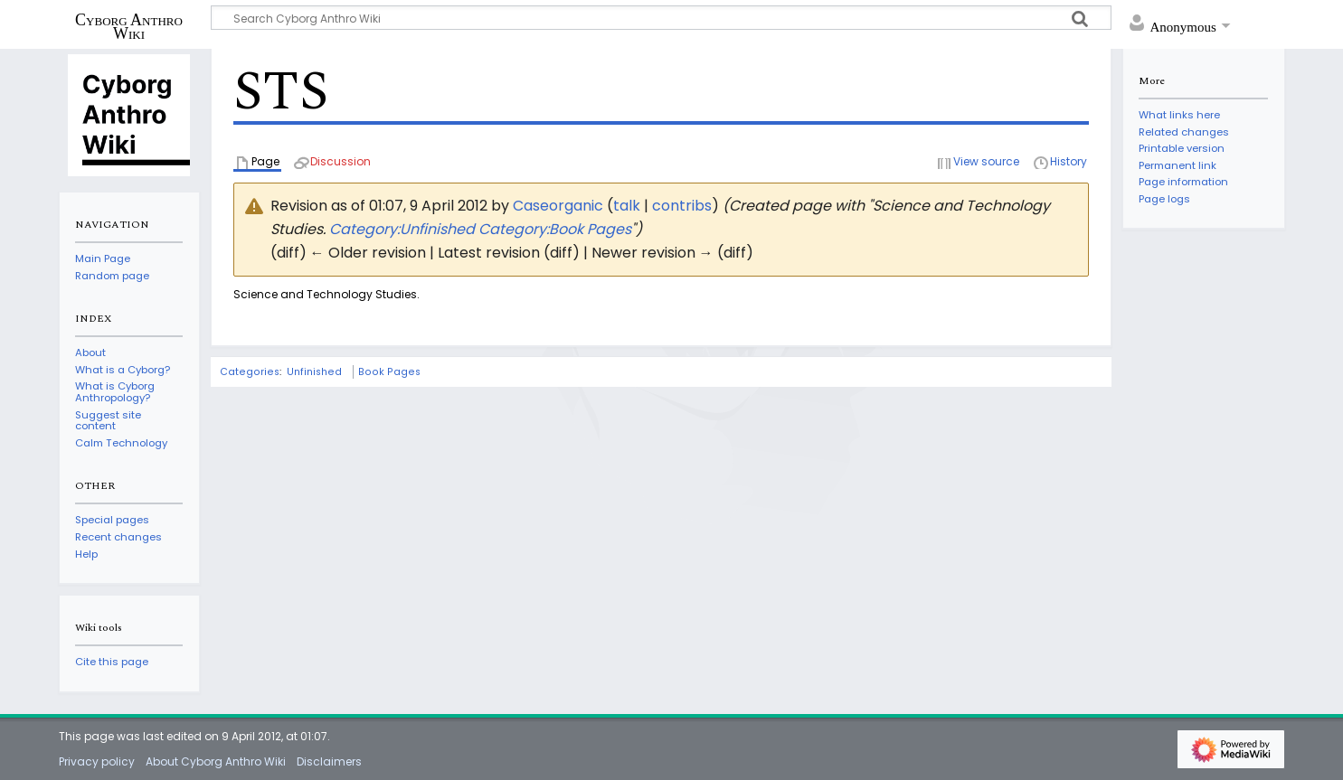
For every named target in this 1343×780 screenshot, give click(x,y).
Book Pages (389, 372)
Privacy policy (97, 761)
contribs (682, 205)
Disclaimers (329, 761)
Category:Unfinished (402, 229)
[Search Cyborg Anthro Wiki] (661, 17)
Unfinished (314, 372)
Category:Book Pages (554, 229)
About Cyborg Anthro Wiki (216, 761)
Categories (249, 372)
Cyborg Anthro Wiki (129, 26)
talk (626, 205)
